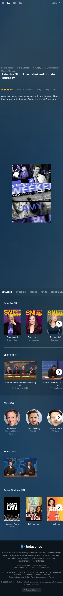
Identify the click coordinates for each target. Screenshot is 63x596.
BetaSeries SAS (19, 575)
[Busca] (60, 3)
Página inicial (7, 68)
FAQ (31, 568)
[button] (12, 423)
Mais (14, 451)
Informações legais (9, 572)
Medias (29, 575)
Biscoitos (21, 572)
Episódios (21, 292)
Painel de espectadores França (42, 577)
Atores (33, 292)
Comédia (27, 68)
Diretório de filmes (39, 565)
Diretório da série (23, 565)
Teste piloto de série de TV (19, 577)
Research (46, 575)
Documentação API (21, 568)
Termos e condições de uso (37, 572)
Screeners (37, 575)
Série (18, 68)
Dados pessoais (55, 572)
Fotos (44, 292)
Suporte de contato (42, 568)
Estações (7, 292)
